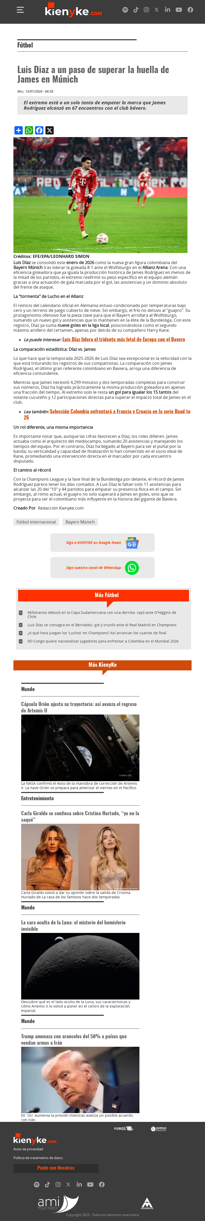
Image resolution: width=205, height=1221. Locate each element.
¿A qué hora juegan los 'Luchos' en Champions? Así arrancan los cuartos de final (97, 632)
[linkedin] (167, 11)
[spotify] (125, 11)
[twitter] (157, 11)
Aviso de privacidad (28, 1149)
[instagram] (146, 11)
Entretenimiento (37, 798)
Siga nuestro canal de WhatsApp (102, 567)
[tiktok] (136, 11)
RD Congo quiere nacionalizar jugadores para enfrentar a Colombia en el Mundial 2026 (103, 641)
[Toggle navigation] (20, 10)
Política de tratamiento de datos (38, 1158)
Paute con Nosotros (56, 1168)
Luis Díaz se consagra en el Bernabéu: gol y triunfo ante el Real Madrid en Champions (102, 624)
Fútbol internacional (36, 522)
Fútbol (25, 46)
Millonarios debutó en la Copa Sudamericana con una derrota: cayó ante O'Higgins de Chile (102, 614)
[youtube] (179, 11)
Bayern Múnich (80, 522)
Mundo (28, 689)
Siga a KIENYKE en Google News (102, 542)
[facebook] (190, 11)
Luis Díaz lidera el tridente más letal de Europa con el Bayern (123, 339)
